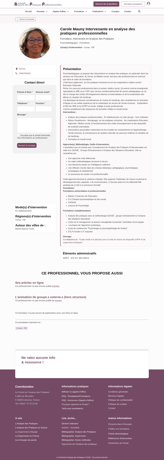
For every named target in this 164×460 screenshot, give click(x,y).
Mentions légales (116, 396)
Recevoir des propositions (105, 4)
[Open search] (139, 11)
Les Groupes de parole (26, 440)
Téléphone (22, 103)
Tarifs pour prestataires (72, 408)
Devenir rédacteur (70, 423)
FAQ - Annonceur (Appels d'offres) (78, 400)
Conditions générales (118, 392)
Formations (81, 11)
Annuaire (42, 11)
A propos (115, 11)
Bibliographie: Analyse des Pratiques (79, 432)
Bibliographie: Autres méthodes (76, 440)
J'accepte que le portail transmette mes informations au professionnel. (33, 136)
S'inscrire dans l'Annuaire (120, 424)
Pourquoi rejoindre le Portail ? (75, 404)
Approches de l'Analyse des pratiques (79, 444)
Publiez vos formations (118, 429)
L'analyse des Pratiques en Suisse (31, 427)
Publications (100, 11)
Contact (127, 11)
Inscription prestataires (132, 4)
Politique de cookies (117, 404)
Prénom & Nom (25, 92)
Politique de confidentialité (120, 400)
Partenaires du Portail (118, 443)
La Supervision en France (27, 436)
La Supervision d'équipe (26, 432)
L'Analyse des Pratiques (26, 423)
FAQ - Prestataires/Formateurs (76, 396)
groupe (58, 300)
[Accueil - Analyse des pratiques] (38, 4)
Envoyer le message (26, 145)
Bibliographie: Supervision (74, 436)
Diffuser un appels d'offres (74, 392)
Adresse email (43, 92)
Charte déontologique (118, 434)
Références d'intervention (120, 438)
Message (22, 115)
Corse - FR (21, 328)
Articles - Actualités (71, 427)
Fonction (40, 103)
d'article (55, 286)
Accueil (28, 11)
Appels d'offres (61, 11)
